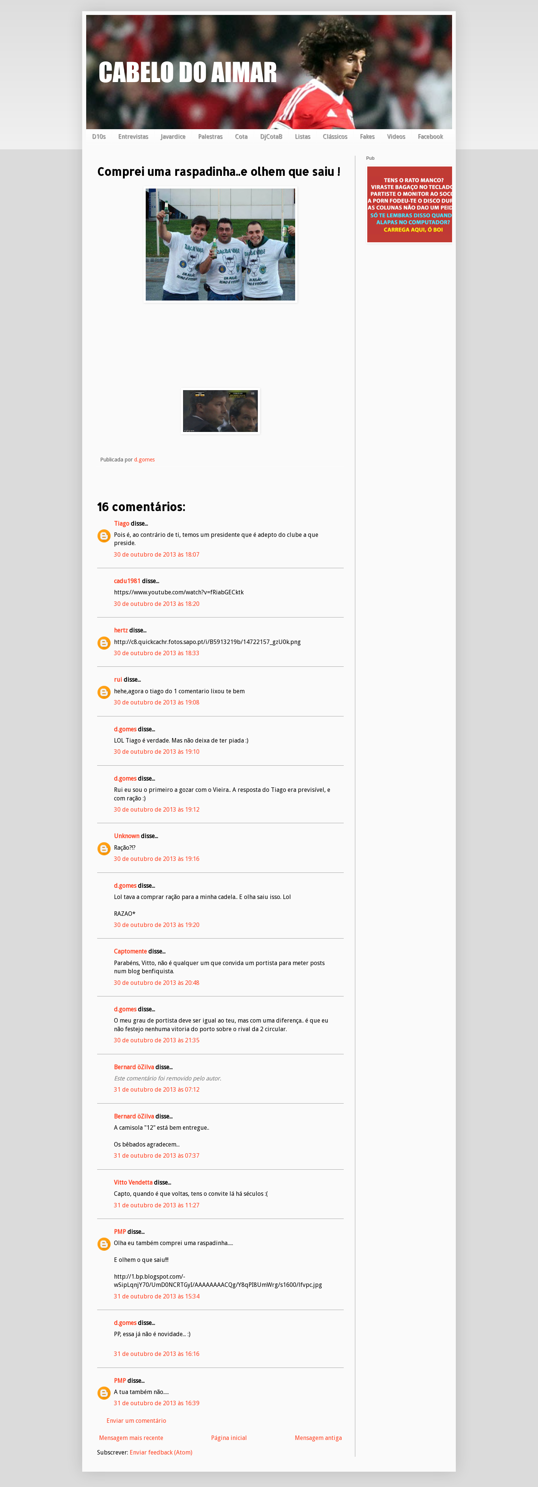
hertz (121, 630)
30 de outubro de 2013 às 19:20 (157, 924)
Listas (302, 136)
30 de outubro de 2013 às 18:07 (157, 554)
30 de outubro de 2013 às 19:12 (157, 809)
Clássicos (335, 136)
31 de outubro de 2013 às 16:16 (157, 1353)
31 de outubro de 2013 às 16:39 (157, 1403)
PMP (120, 1231)
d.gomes (125, 729)
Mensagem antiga (318, 1437)
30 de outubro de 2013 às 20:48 (157, 982)
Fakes (367, 136)
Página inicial (229, 1437)
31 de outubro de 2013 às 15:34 (157, 1296)
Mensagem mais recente (131, 1437)
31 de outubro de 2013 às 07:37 (157, 1155)
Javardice (173, 136)
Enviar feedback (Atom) (161, 1452)
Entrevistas (133, 136)
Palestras (210, 136)
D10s (98, 136)
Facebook (430, 136)
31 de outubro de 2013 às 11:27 (157, 1205)
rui (118, 679)
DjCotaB (271, 136)
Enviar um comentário (136, 1420)
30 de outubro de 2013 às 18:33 (157, 653)
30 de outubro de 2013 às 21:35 (157, 1040)
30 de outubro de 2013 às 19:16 (157, 858)
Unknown (126, 836)
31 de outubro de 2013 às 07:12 (157, 1089)
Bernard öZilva (134, 1067)
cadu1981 (127, 581)
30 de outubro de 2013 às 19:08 (157, 702)
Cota (241, 136)
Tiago (121, 523)
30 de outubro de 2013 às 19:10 (157, 751)
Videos (396, 136)
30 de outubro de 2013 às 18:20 (157, 603)
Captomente (130, 951)
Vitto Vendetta (133, 1182)
